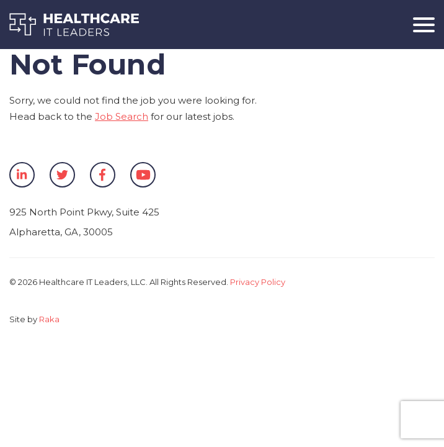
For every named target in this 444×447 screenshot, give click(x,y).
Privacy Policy (257, 282)
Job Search (121, 116)
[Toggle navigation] (419, 24)
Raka (49, 319)
